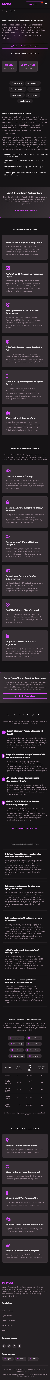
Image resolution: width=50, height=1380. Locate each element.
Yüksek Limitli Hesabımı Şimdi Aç (25, 828)
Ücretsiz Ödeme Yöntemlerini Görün (25, 53)
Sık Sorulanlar (33, 95)
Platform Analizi (7, 1311)
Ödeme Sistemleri (17, 89)
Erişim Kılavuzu (17, 95)
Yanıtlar (5, 1330)
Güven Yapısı (34, 89)
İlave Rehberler (25, 101)
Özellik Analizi (17, 83)
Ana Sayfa (5, 11)
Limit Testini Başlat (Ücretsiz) (25, 211)
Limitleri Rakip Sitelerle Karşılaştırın (25, 46)
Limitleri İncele (34, 4)
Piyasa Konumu (32, 83)
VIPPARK (6, 4)
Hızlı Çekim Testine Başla (25, 696)
